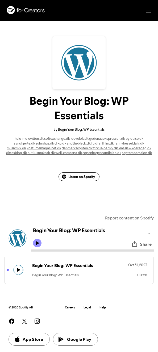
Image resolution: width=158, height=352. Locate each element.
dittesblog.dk (16, 152)
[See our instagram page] (37, 321)
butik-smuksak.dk (41, 152)
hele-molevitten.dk (29, 138)
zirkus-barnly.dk (105, 148)
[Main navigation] (148, 11)
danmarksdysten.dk (77, 148)
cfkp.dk (60, 143)
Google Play (75, 339)
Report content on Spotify (129, 218)
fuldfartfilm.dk (102, 143)
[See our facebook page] (12, 321)
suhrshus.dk (45, 143)
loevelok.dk (79, 138)
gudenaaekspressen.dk (107, 138)
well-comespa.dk (68, 152)
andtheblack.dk (79, 143)
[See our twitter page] (24, 321)
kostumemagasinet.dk (44, 148)
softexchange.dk (57, 138)
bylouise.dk (134, 138)
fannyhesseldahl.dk (129, 143)
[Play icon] (37, 243)
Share (141, 244)
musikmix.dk (16, 148)
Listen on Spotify (78, 176)
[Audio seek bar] (92, 250)
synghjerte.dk (24, 143)
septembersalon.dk (137, 152)
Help (102, 307)
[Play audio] (148, 232)
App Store (28, 339)
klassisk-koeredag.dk (134, 148)
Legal (87, 307)
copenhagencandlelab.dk (101, 152)
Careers (70, 307)
